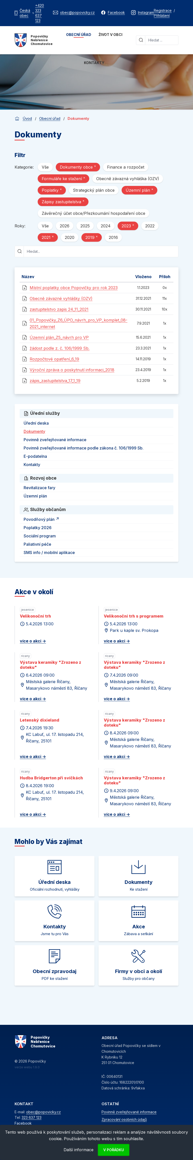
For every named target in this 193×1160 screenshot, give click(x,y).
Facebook (23, 1123)
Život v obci (110, 34)
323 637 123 (31, 1117)
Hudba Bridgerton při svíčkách (51, 777)
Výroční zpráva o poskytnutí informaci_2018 (72, 369)
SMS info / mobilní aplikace (49, 552)
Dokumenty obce (78, 167)
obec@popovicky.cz (43, 1112)
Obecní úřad (78, 34)
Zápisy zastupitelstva (63, 201)
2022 (150, 225)
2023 (128, 225)
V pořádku (113, 1150)
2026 (64, 225)
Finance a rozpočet (125, 167)
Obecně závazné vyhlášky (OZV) (61, 298)
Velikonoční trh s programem (133, 616)
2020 (69, 237)
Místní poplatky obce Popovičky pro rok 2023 (74, 287)
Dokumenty (34, 431)
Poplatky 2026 (38, 527)
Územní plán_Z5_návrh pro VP (59, 337)
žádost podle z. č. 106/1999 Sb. (59, 348)
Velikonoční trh (35, 616)
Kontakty (94, 63)
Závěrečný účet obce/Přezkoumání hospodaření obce (93, 213)
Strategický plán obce (94, 190)
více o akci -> (33, 640)
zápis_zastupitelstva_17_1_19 (55, 380)
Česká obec (25, 13)
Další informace (78, 1149)
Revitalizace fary (39, 487)
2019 (91, 237)
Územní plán (139, 190)
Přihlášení (162, 15)
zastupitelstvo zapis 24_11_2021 (59, 309)
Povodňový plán (42, 518)
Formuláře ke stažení (63, 178)
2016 (113, 237)
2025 (85, 225)
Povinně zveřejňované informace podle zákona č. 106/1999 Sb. (83, 447)
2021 (48, 237)
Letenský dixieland (39, 720)
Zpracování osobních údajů (124, 1119)
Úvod (27, 118)
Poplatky (52, 190)
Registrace (163, 10)
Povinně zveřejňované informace (55, 439)
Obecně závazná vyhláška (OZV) (127, 178)
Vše (45, 167)
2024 (106, 225)
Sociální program (40, 535)
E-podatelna (35, 456)
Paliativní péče (37, 544)
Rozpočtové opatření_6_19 (54, 359)
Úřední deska (36, 423)
